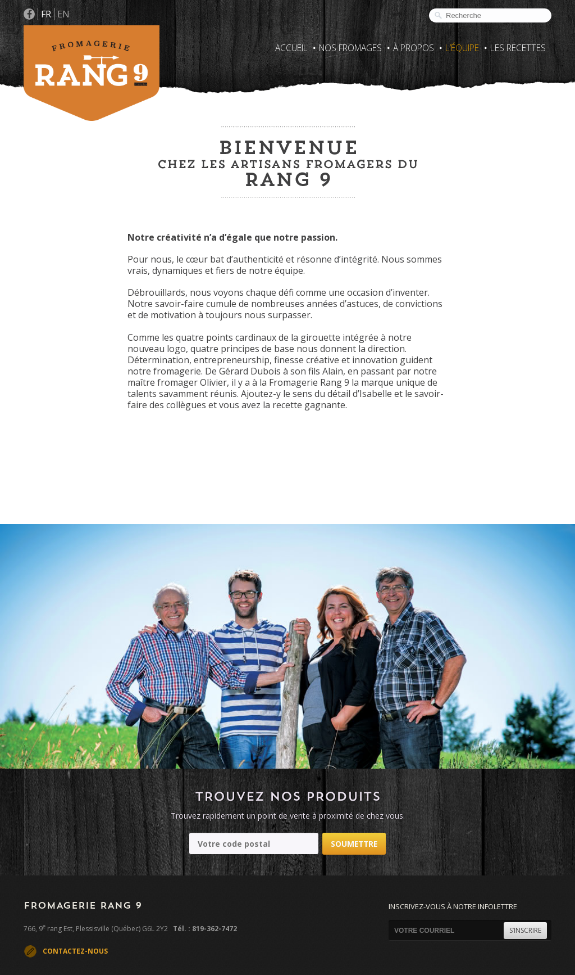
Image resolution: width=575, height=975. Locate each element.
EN (63, 14)
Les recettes (518, 47)
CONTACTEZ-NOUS (75, 951)
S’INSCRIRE (525, 930)
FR (46, 14)
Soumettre (354, 843)
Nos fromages (350, 47)
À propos (413, 47)
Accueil (291, 47)
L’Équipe (462, 47)
